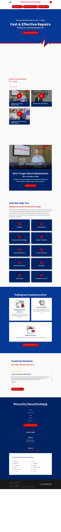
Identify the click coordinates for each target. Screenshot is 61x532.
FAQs (30, 415)
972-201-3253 (30, 432)
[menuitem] (10, 529)
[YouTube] (33, 450)
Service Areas (30, 412)
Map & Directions (30, 443)
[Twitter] (25, 450)
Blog (30, 418)
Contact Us (30, 420)
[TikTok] (36, 450)
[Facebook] (22, 450)
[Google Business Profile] (27, 450)
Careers (30, 409)
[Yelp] (30, 450)
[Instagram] (38, 450)
